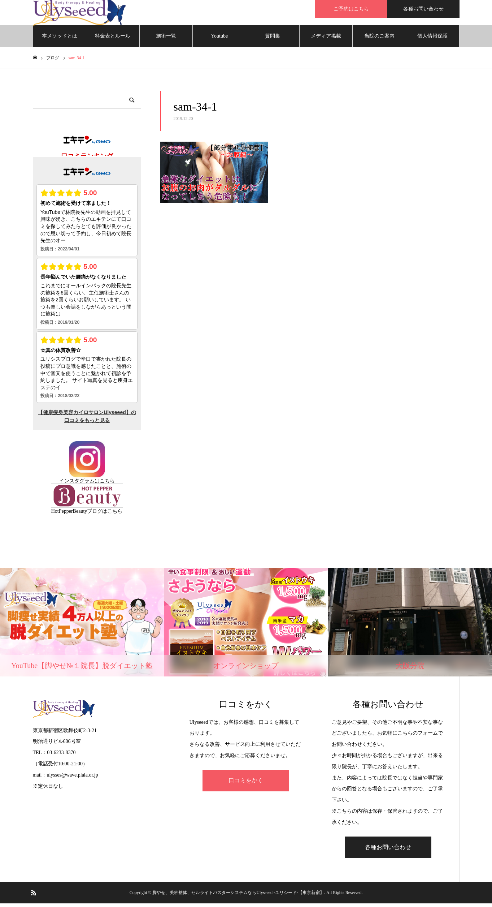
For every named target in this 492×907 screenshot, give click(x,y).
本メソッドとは (59, 39)
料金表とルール (112, 39)
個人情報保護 (432, 39)
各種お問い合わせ (423, 9)
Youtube (219, 39)
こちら (107, 484)
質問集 (272, 39)
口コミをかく (245, 784)
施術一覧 (166, 39)
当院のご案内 (379, 39)
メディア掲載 (326, 39)
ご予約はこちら (351, 9)
